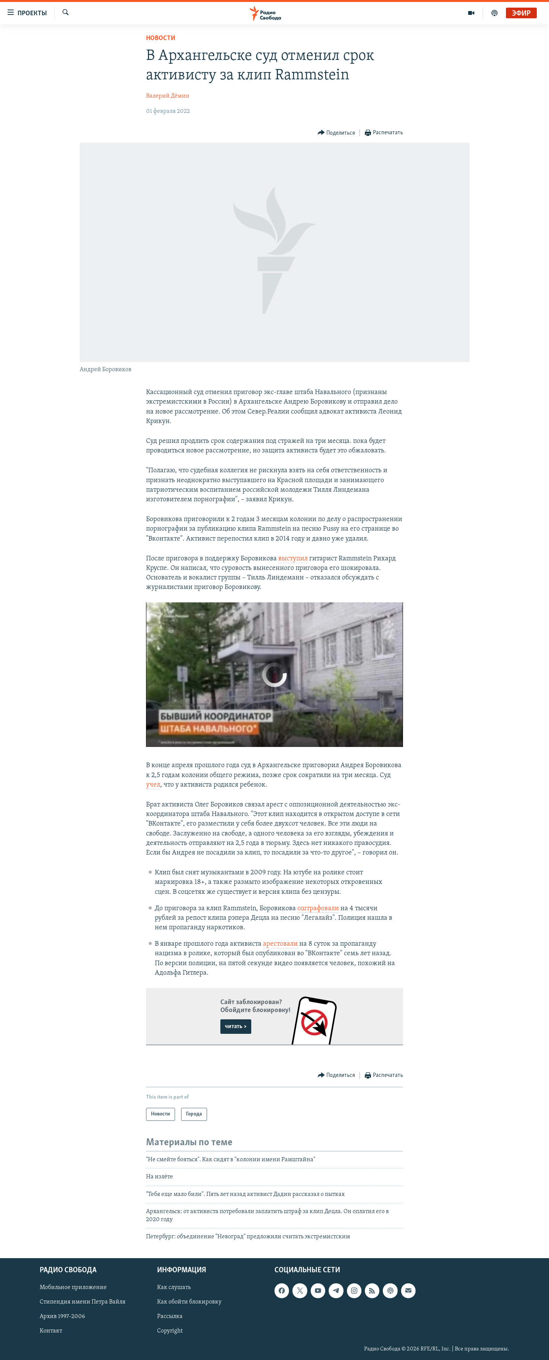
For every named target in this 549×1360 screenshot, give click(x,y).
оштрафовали (318, 908)
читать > (236, 1027)
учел (153, 785)
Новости (160, 38)
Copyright (170, 1331)
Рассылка (170, 1317)
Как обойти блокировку (189, 1302)
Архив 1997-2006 (62, 1317)
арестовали (280, 944)
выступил (293, 558)
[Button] (336, 133)
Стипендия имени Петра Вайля (82, 1302)
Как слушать (174, 1288)
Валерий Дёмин (167, 96)
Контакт (51, 1331)
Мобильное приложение (73, 1288)
